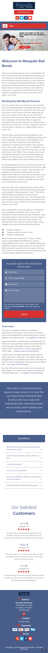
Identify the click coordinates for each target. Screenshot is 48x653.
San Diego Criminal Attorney (18, 364)
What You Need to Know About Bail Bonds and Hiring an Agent (23, 448)
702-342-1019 (24, 12)
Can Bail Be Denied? (14, 464)
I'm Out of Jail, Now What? (17, 471)
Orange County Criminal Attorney (26, 351)
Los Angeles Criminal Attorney (31, 373)
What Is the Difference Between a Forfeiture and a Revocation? (24, 478)
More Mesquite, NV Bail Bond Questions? (23, 485)
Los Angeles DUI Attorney (36, 338)
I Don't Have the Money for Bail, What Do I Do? (23, 457)
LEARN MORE (25, 47)
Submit (24, 314)
